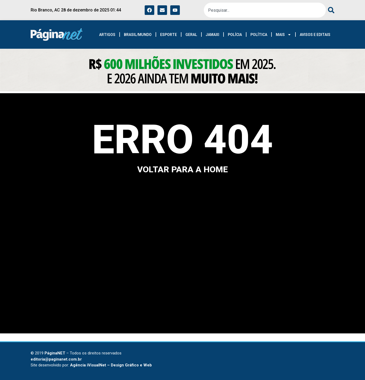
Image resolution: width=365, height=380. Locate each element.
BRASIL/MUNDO (138, 34)
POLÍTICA (258, 34)
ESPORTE (168, 34)
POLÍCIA (235, 34)
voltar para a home (182, 169)
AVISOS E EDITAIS (315, 34)
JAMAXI (212, 34)
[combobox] (265, 10)
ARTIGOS (107, 34)
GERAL (191, 34)
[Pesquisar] (330, 10)
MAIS (283, 34)
